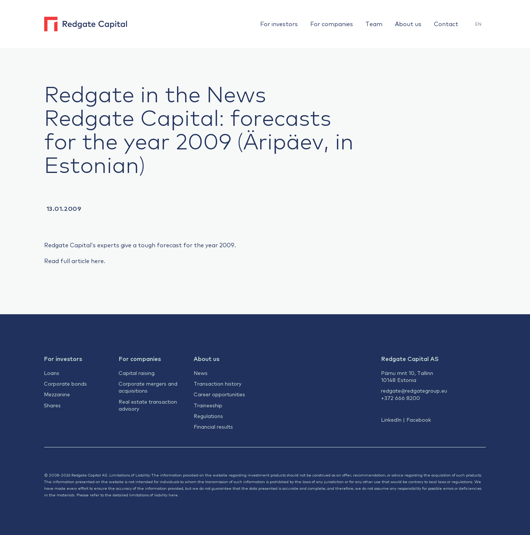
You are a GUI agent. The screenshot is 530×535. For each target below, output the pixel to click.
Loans (51, 372)
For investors (279, 24)
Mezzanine (57, 394)
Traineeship (208, 405)
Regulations (208, 415)
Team (373, 24)
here (97, 260)
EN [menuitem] (478, 24)
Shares (52, 405)
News (201, 372)
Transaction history (217, 383)
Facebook (418, 419)
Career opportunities (219, 394)
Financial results (213, 426)
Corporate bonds (65, 383)
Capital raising (137, 372)
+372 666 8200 (400, 397)
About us (408, 24)
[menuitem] (478, 24)
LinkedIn (391, 419)
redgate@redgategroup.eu (414, 390)
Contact (446, 24)
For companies (331, 24)
